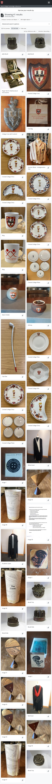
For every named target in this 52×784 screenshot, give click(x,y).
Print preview (6, 28)
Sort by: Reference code (30, 31)
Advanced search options (10, 24)
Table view (22, 28)
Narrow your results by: (26, 10)
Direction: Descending (44, 31)
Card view (15, 28)
